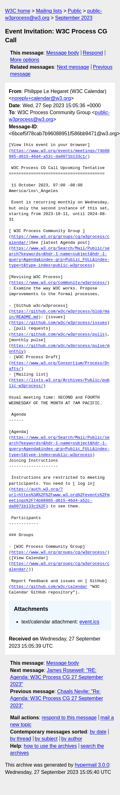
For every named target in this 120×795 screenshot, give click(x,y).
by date (98, 731)
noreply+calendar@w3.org (41, 98)
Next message (73, 67)
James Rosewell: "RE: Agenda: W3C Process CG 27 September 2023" (56, 677)
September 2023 (73, 17)
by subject (46, 738)
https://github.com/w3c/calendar (49, 587)
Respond (93, 53)
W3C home (17, 11)
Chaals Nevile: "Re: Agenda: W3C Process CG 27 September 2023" (56, 698)
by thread (20, 738)
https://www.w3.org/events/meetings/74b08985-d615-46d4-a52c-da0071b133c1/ (59, 154)
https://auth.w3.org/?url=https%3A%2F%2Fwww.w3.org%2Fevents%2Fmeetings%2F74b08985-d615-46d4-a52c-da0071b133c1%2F (59, 498)
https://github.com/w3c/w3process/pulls (58, 334)
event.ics (89, 621)
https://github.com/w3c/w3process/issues (59, 323)
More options (24, 59)
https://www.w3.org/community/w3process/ (59, 283)
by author (71, 738)
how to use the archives (50, 746)
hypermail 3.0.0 (92, 765)
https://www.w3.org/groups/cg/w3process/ (59, 552)
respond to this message (69, 717)
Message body (62, 53)
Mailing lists (49, 11)
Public (75, 11)
